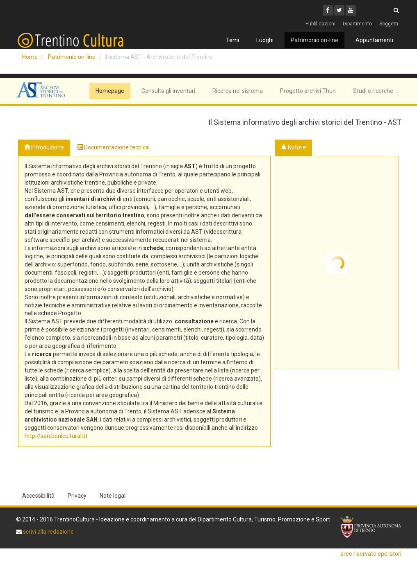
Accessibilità (38, 495)
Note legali (113, 495)
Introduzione (44, 147)
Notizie (293, 147)
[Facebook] (328, 10)
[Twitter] (339, 10)
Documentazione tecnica (113, 147)
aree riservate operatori (370, 553)
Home (30, 57)
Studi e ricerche (373, 91)
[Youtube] (351, 10)
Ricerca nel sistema (237, 91)
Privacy (77, 495)
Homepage (110, 91)
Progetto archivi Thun (308, 91)
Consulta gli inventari (168, 91)
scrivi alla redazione (48, 531)
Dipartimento (357, 24)
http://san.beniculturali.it (56, 436)
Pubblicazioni (320, 24)
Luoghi (264, 40)
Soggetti (388, 24)
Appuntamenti (374, 40)
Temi (232, 40)
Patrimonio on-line (314, 40)
